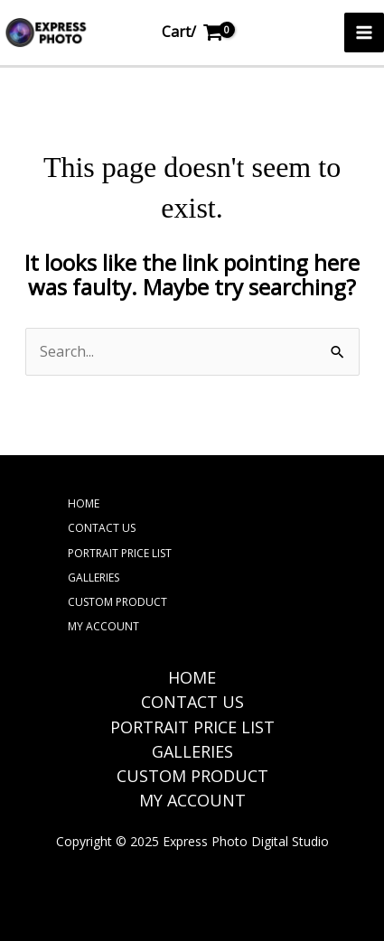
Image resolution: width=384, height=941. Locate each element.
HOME (83, 503)
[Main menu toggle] (364, 32)
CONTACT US (102, 528)
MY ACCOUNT (103, 626)
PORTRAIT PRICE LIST (120, 553)
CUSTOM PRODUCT (117, 602)
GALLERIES (93, 577)
